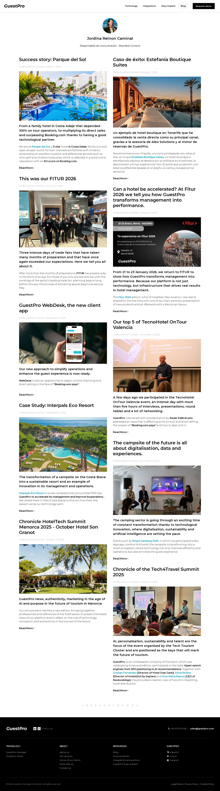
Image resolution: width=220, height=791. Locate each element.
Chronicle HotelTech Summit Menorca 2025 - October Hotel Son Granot (58, 527)
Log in (172, 756)
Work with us (66, 764)
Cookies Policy (207, 784)
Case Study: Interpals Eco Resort (56, 405)
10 (127, 705)
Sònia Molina (183, 672)
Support (173, 760)
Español (172, 752)
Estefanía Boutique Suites (148, 157)
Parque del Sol (40, 146)
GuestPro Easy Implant (125, 764)
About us (64, 752)
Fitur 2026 (124, 297)
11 (133, 705)
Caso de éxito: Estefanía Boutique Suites (152, 62)
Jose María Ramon (173, 676)
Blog (115, 752)
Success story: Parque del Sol (52, 59)
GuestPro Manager (16, 752)
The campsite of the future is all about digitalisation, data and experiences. (150, 448)
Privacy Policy (191, 784)
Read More (26, 167)
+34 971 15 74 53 (177, 728)
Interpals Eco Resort (32, 493)
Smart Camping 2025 (145, 540)
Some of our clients (70, 760)
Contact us (65, 768)
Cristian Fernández (125, 672)
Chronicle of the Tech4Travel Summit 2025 (156, 571)
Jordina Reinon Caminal (31, 66)
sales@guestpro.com (202, 728)
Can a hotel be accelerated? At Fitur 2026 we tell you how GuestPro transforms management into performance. (154, 197)
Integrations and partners (126, 760)
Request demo (204, 6)
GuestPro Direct (14, 756)
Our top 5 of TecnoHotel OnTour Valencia (150, 324)
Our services (66, 756)
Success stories (121, 756)
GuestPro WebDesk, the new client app (60, 307)
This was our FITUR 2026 (47, 178)
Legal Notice (177, 784)
